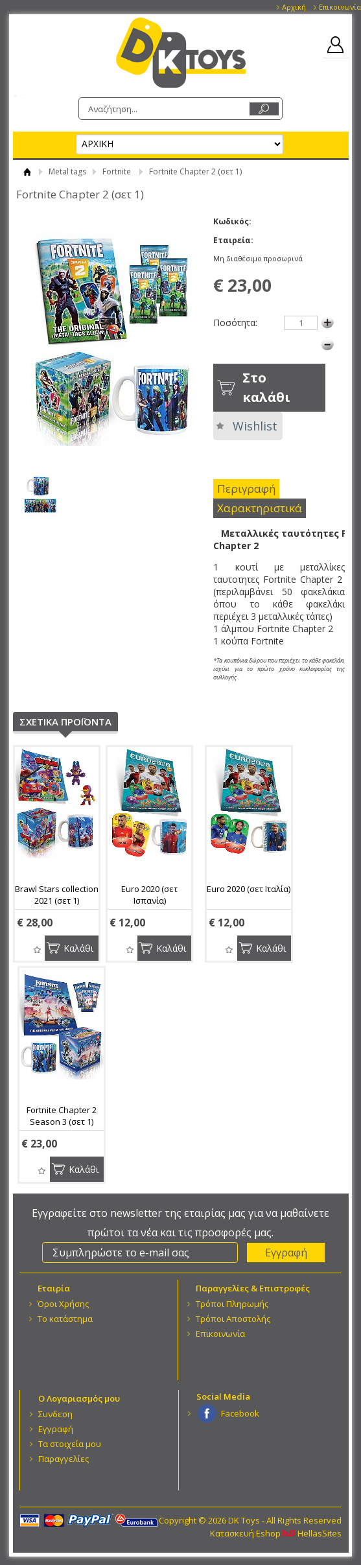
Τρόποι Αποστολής (233, 1318)
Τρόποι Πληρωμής (232, 1304)
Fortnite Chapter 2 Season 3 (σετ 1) (62, 1115)
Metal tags (67, 171)
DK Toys (181, 53)
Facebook (240, 1413)
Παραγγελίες (63, 1459)
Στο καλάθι (266, 387)
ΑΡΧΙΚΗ (27, 171)
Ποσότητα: (235, 322)
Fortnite (116, 171)
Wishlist (255, 426)
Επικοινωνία (340, 7)
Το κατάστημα (65, 1318)
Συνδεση (55, 1414)
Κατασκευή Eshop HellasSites (276, 1533)
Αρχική (294, 7)
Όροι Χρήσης (63, 1304)
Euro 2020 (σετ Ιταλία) (248, 889)
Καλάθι (78, 948)
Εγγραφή (55, 1429)
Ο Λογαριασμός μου (79, 1398)
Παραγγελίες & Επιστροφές (253, 1288)
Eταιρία (54, 1288)
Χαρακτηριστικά (259, 507)
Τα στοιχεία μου (69, 1444)
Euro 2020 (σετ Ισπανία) (149, 894)
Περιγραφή (246, 488)
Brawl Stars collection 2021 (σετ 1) (57, 894)
